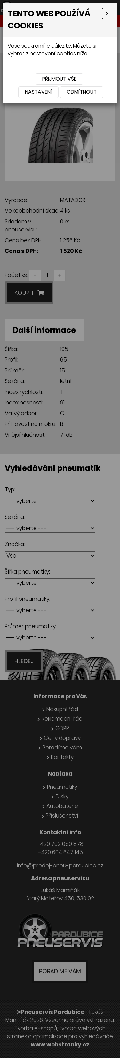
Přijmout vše (59, 78)
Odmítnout (82, 92)
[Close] (107, 13)
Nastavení (38, 92)
